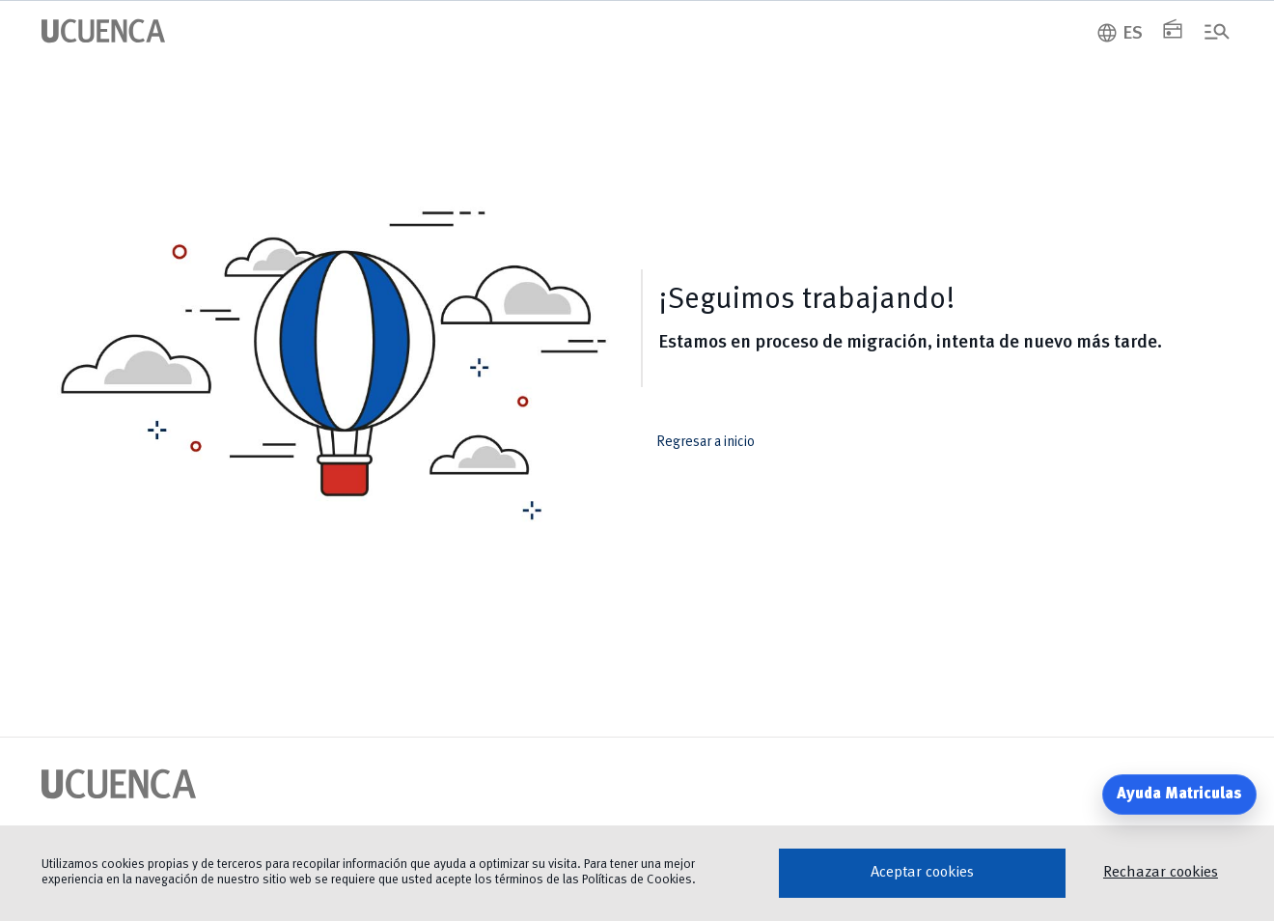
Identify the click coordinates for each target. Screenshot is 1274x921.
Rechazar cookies (1160, 872)
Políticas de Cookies (637, 880)
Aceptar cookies (922, 872)
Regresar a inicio (718, 442)
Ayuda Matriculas (1179, 794)
